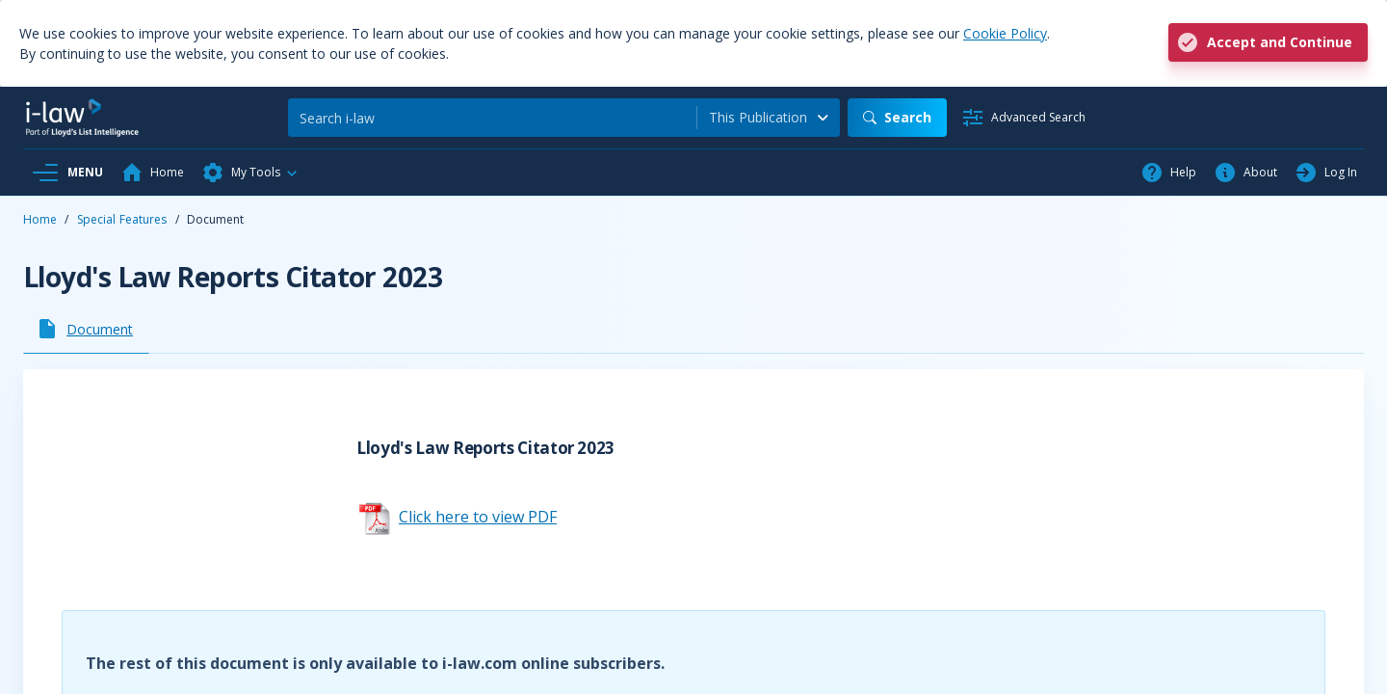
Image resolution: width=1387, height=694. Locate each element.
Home (40, 219)
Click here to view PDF (478, 516)
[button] (250, 172)
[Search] (492, 117)
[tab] (86, 329)
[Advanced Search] (1023, 117)
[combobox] (768, 117)
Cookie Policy (1005, 33)
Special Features (122, 219)
